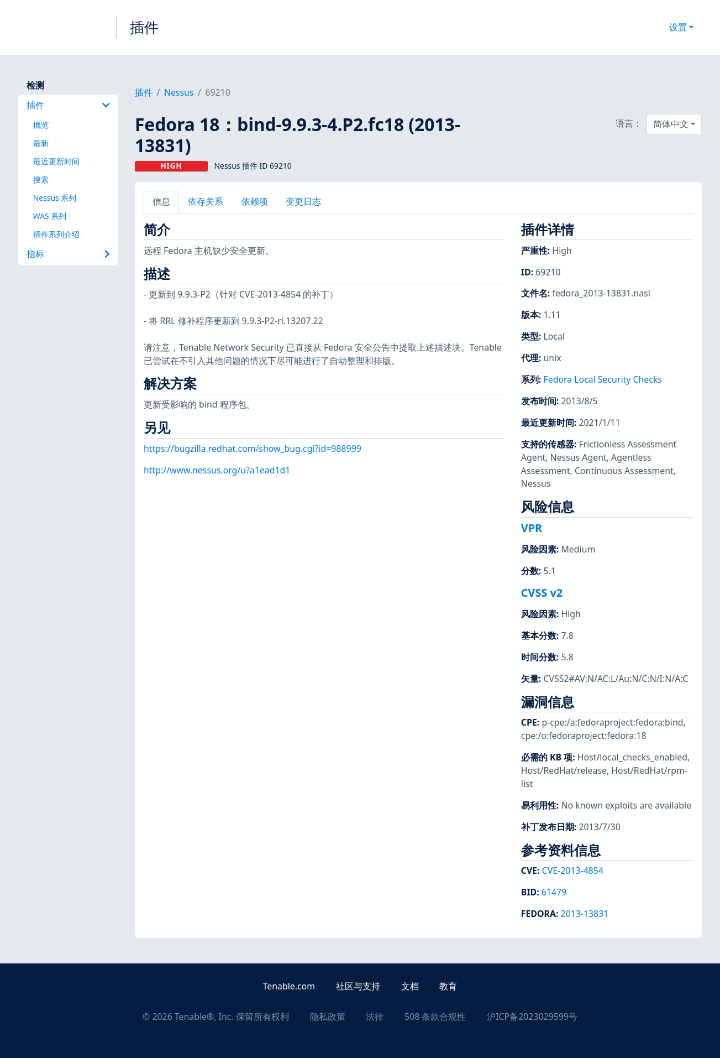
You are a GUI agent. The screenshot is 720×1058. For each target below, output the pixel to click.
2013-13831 (585, 914)
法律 (374, 1016)
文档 (410, 986)
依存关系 (205, 201)
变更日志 (303, 201)
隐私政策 (327, 1016)
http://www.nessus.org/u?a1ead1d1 (217, 470)
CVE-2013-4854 (572, 870)
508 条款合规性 (435, 1016)
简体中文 (671, 124)
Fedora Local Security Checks (602, 379)
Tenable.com (289, 986)
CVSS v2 (542, 592)
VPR (531, 527)
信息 (161, 201)
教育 (448, 986)
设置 (678, 27)
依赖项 (254, 201)
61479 (554, 892)
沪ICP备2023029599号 (532, 1016)
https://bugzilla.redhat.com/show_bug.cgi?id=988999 (252, 448)
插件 (144, 27)
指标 (68, 254)
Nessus (179, 92)
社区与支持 (358, 986)
